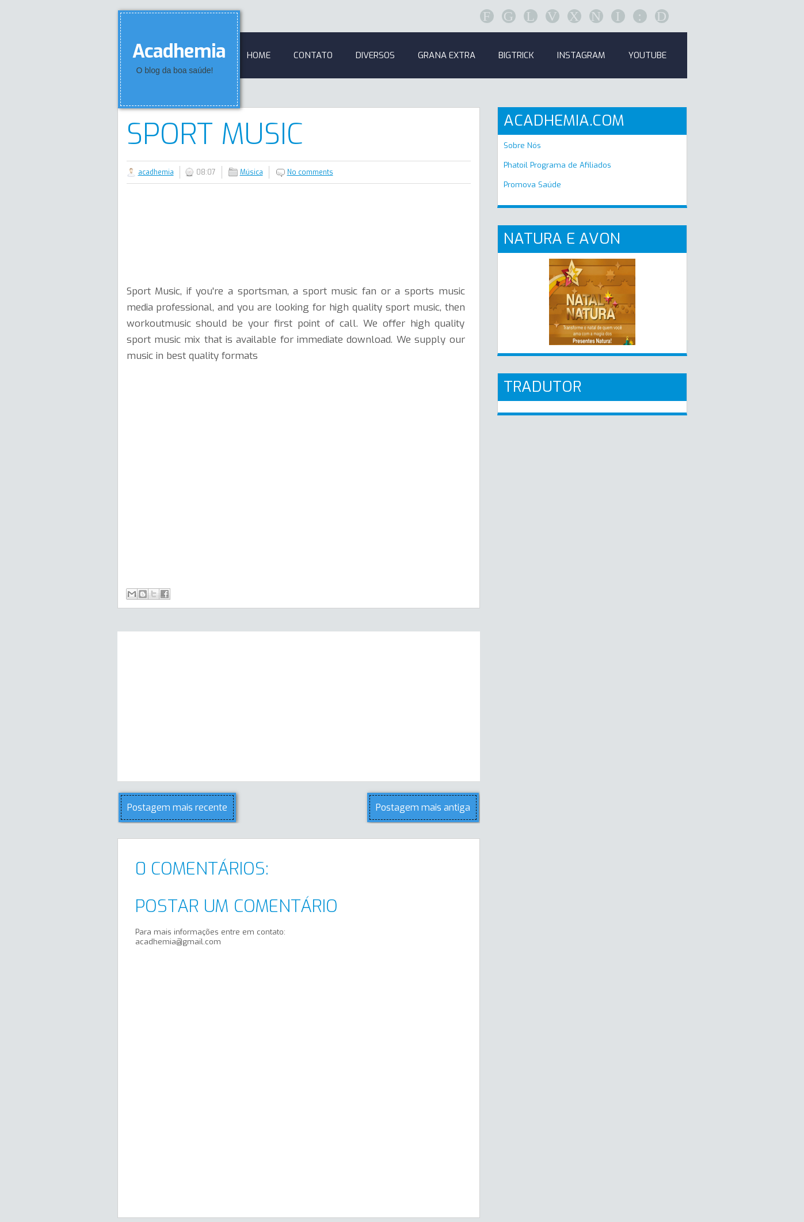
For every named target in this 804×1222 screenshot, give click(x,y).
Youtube (647, 55)
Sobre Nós (522, 145)
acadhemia (156, 172)
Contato (313, 55)
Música (251, 172)
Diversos (375, 55)
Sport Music (215, 134)
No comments (310, 172)
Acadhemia (179, 51)
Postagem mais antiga (423, 807)
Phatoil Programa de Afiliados (557, 165)
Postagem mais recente (177, 807)
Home (258, 55)
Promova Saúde (532, 185)
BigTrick (516, 55)
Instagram (581, 55)
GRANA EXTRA (446, 55)
